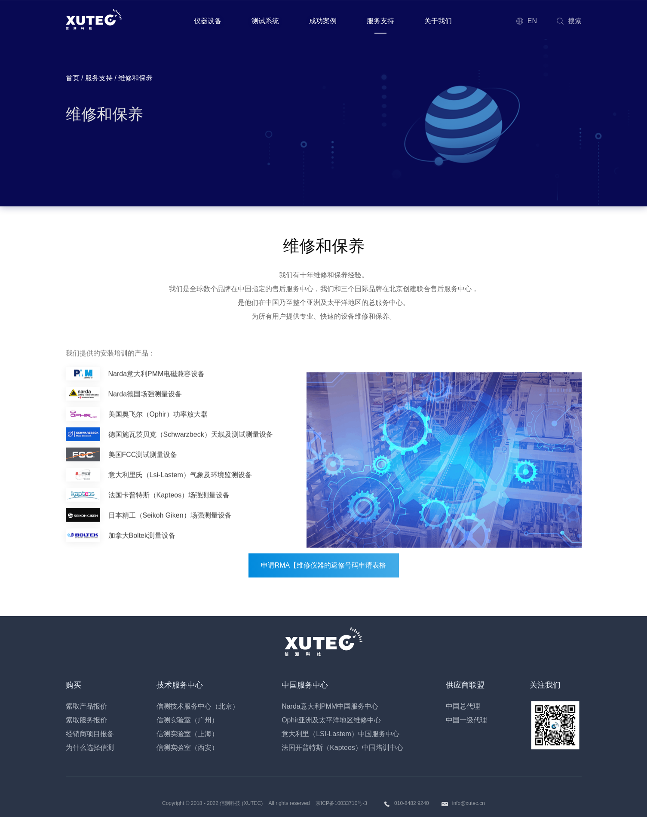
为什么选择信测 (90, 747)
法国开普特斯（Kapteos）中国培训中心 (342, 747)
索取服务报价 (86, 720)
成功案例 (323, 21)
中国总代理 (463, 706)
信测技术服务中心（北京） (197, 706)
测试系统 (265, 21)
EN (526, 21)
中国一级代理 (466, 720)
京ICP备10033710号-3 (341, 803)
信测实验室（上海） (187, 733)
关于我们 (438, 21)
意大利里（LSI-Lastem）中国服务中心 (340, 733)
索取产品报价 (86, 706)
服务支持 (380, 21)
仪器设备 (207, 21)
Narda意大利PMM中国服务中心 (330, 706)
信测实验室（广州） (187, 720)
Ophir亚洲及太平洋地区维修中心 (331, 720)
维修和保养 (104, 114)
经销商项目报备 (90, 733)
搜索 (569, 21)
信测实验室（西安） (187, 747)
